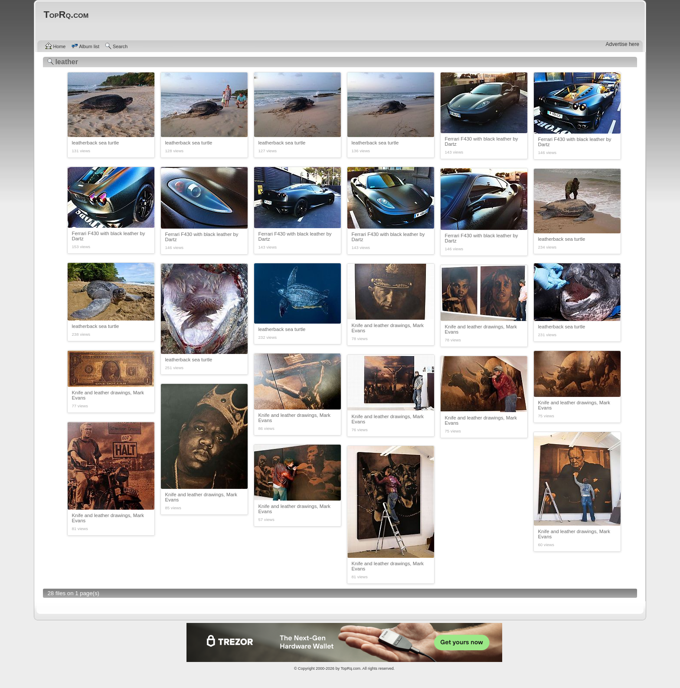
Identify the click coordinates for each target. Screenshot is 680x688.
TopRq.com (350, 668)
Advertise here (622, 44)
